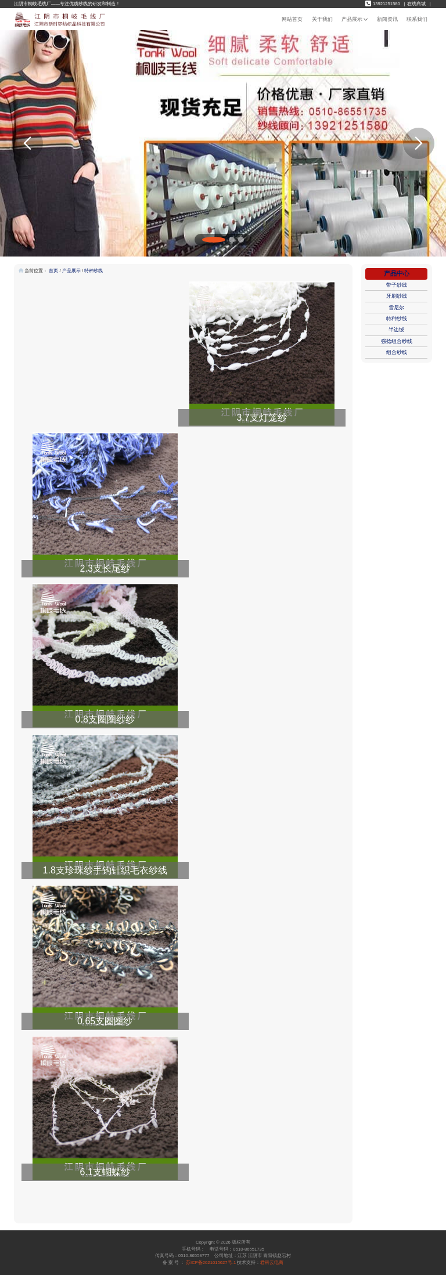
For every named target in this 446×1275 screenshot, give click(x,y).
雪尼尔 (396, 307)
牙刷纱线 (396, 296)
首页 (53, 270)
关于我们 (322, 19)
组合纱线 (396, 352)
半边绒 (396, 330)
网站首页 (292, 19)
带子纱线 (396, 285)
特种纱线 (93, 270)
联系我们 (417, 19)
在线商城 (416, 3)
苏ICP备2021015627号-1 (211, 1262)
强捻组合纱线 (396, 341)
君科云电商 (271, 1262)
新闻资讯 (387, 19)
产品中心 (396, 273)
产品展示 (354, 19)
